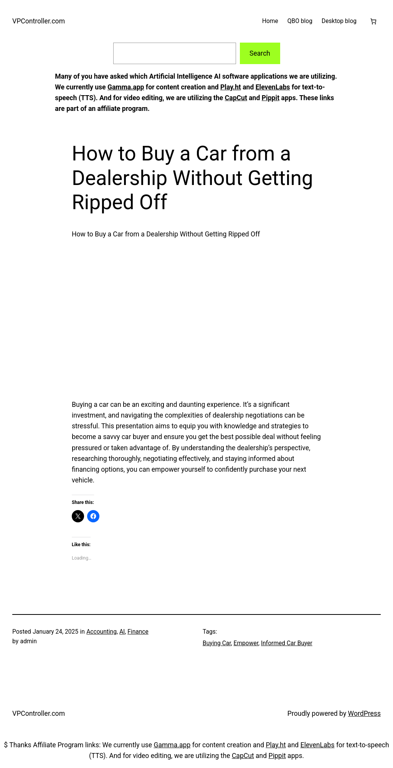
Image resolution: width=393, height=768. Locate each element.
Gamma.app (125, 87)
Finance (138, 631)
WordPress (364, 713)
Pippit (270, 98)
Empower (246, 643)
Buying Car (217, 643)
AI (122, 631)
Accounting (101, 631)
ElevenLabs (273, 87)
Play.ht (230, 87)
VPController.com (38, 21)
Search (259, 53)
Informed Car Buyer (286, 643)
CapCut (236, 98)
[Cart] (373, 21)
